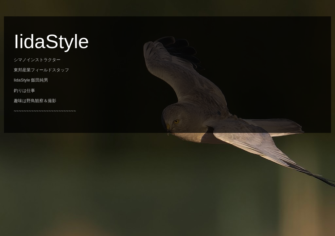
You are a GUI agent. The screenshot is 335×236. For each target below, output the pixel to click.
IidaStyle (51, 41)
